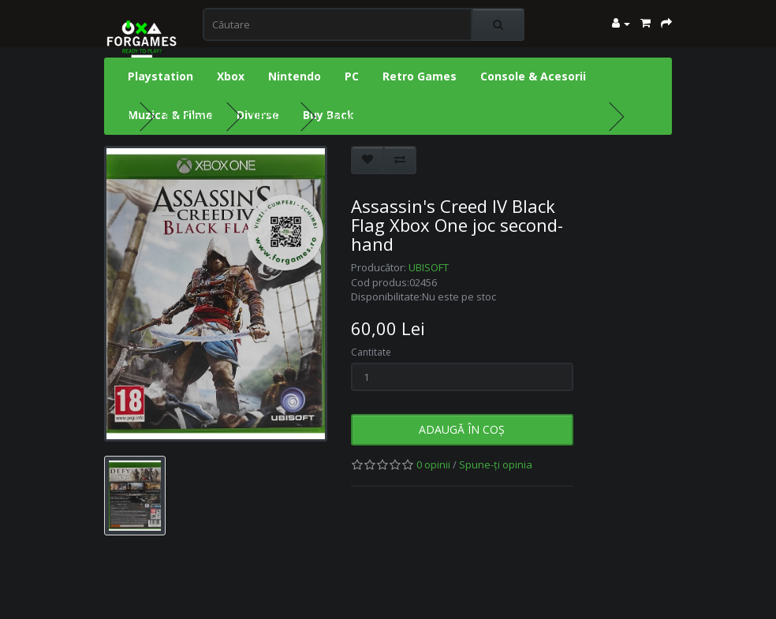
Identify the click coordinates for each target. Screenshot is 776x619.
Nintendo (294, 76)
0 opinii (433, 464)
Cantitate (371, 352)
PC (352, 76)
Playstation (160, 76)
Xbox (230, 76)
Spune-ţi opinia (495, 464)
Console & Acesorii (533, 76)
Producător (191, 116)
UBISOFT (272, 116)
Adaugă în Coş (462, 429)
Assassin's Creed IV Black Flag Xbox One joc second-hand (463, 116)
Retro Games (419, 76)
